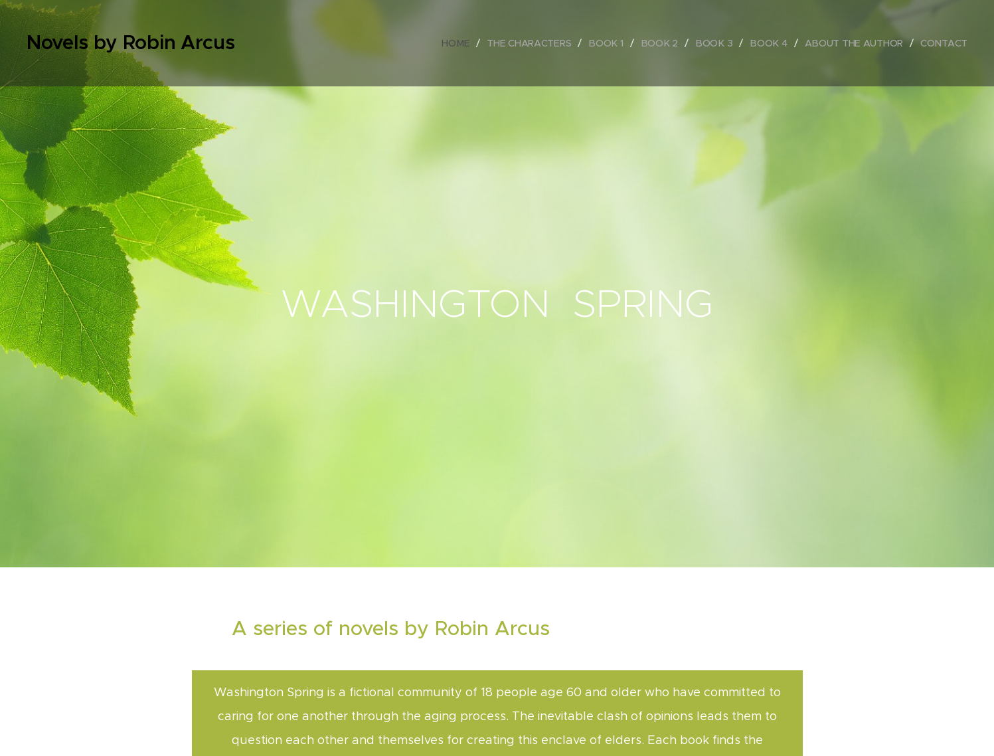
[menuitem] (460, 43)
